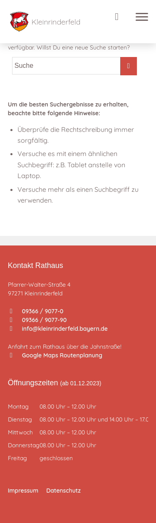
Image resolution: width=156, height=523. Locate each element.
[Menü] (139, 16)
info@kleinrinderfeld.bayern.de (59, 328)
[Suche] (123, 16)
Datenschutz (63, 490)
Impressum (23, 490)
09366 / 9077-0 (37, 311)
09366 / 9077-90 (38, 320)
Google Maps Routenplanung (56, 355)
